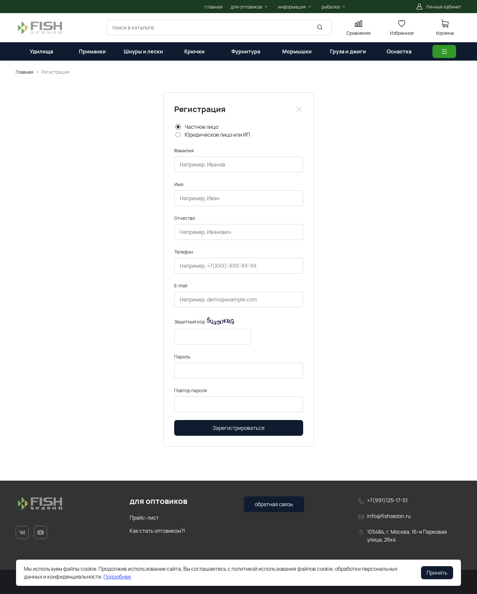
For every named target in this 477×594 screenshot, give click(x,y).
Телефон (183, 252)
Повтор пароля (190, 390)
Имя (178, 184)
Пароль (182, 357)
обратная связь (274, 504)
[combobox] (219, 27)
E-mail (180, 285)
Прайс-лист (144, 517)
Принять (437, 572)
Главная (24, 72)
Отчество (184, 218)
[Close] (299, 109)
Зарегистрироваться (238, 427)
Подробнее (117, 576)
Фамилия (184, 150)
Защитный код (189, 321)
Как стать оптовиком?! (157, 530)
